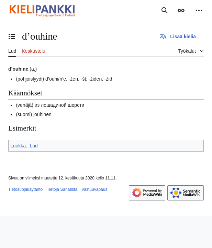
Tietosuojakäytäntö (25, 189)
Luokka (18, 145)
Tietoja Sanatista (62, 189)
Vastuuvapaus (94, 189)
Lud (33, 145)
